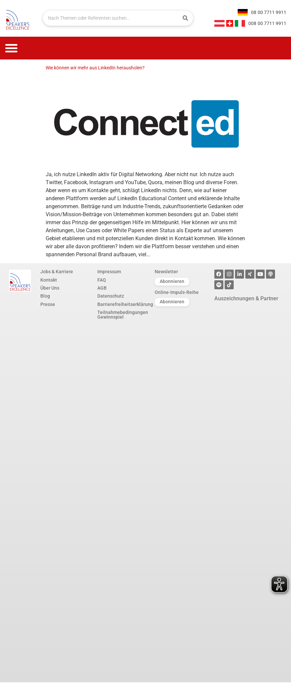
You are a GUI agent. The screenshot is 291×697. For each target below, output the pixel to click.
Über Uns (49, 288)
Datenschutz (110, 296)
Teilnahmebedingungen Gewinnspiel (122, 315)
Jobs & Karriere (56, 272)
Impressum (109, 272)
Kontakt (48, 280)
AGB (102, 288)
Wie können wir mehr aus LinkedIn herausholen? (95, 68)
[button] (11, 48)
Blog (45, 296)
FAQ (101, 280)
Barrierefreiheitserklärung (122, 304)
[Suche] (185, 18)
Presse (47, 304)
